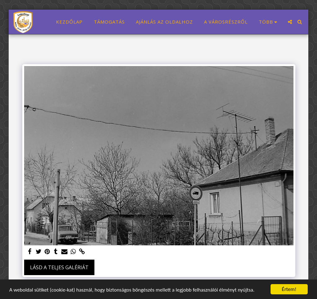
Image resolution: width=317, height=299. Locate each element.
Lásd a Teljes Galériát (59, 267)
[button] (289, 22)
